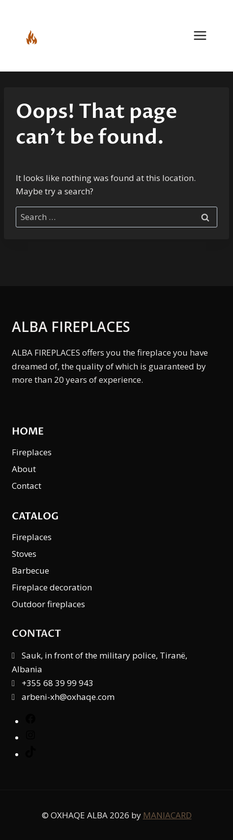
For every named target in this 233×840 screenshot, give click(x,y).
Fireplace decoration (52, 587)
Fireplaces (32, 452)
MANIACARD (167, 815)
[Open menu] (205, 36)
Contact (26, 485)
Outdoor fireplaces (48, 604)
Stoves (24, 553)
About (24, 469)
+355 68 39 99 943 (57, 683)
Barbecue (30, 570)
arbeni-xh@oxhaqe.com (68, 696)
